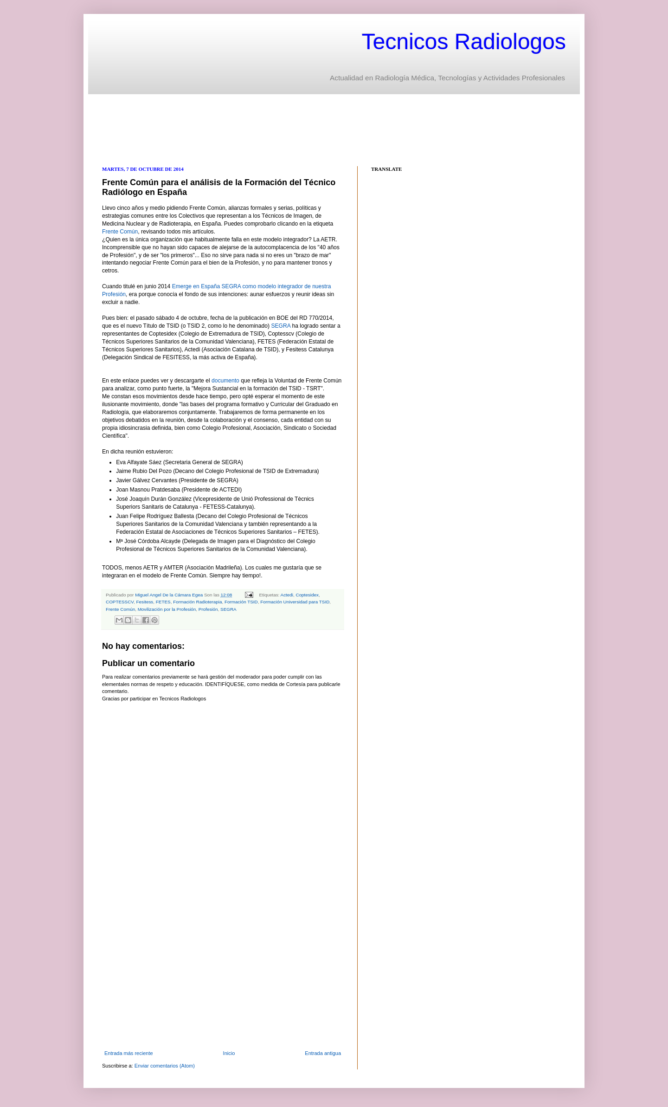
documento (224, 380)
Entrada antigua (323, 1053)
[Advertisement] (271, 129)
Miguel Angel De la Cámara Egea (169, 594)
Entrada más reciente (128, 1053)
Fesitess (145, 601)
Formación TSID (241, 601)
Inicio (229, 1053)
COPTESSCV (120, 601)
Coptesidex (307, 594)
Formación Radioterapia (197, 601)
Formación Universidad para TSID (294, 601)
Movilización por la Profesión (167, 609)
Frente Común (120, 231)
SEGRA (280, 326)
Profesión (208, 609)
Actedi (287, 594)
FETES (163, 601)
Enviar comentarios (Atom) (165, 1065)
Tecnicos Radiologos (464, 41)
